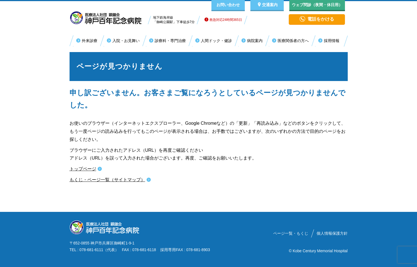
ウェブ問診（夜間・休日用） (317, 5)
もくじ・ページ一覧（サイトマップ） (107, 179)
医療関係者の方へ (293, 40)
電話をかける (320, 19)
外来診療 (89, 40)
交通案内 (270, 5)
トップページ (83, 168)
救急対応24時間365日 (223, 20)
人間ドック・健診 (216, 40)
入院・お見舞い (126, 40)
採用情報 (331, 40)
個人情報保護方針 (332, 233)
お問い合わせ (228, 5)
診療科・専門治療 (170, 40)
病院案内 (255, 40)
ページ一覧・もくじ (290, 233)
